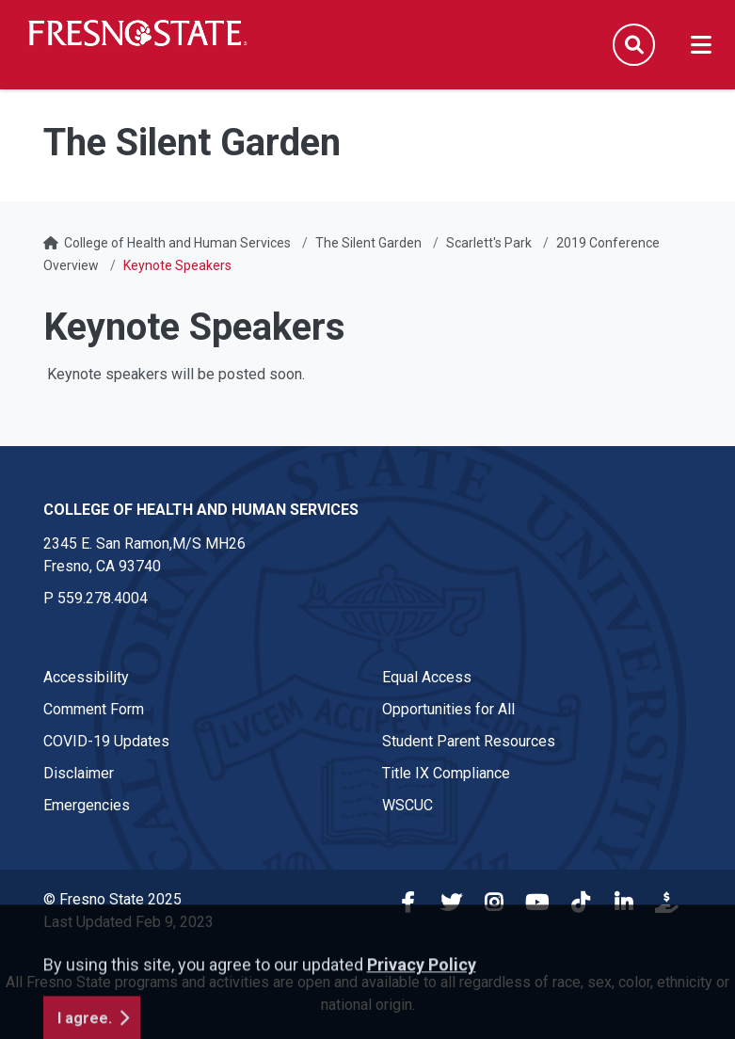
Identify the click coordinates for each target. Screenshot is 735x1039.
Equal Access (426, 677)
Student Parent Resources (468, 741)
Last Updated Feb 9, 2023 (128, 922)
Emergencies (86, 805)
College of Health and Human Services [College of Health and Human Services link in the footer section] (201, 510)
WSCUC (407, 805)
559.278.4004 (102, 598)
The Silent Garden (368, 242)
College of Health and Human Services (177, 242)
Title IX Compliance (446, 773)
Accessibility (86, 677)
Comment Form (93, 709)
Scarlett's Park (489, 242)
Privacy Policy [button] (421, 1025)
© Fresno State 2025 (112, 899)
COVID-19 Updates (106, 741)
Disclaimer (78, 773)
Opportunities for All (448, 709)
